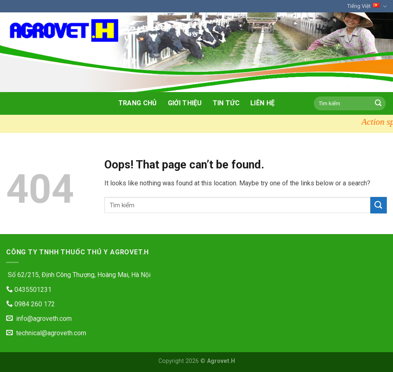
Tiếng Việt (367, 6)
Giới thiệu (185, 103)
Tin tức (226, 103)
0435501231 (29, 290)
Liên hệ (262, 103)
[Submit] (378, 103)
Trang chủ (137, 103)
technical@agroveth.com (46, 333)
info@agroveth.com (39, 318)
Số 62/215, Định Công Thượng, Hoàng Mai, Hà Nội (78, 275)
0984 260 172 (30, 304)
